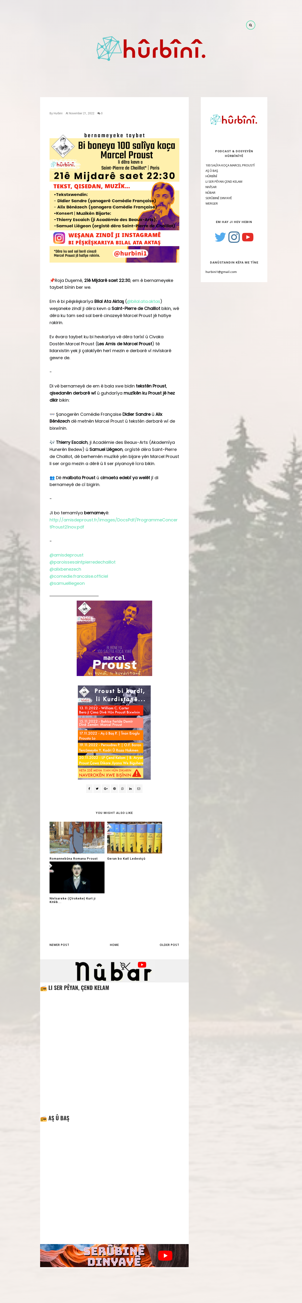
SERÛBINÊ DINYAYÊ (213, 198)
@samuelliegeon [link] (67, 583)
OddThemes (160, 1296)
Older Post (169, 905)
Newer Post (59, 905)
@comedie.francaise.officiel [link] (79, 576)
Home (114, 905)
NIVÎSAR (205, 187)
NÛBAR (205, 192)
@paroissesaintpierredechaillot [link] (83, 562)
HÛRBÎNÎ (206, 176)
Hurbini (58, 113)
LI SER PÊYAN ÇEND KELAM (218, 181)
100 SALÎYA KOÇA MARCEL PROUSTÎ (224, 165)
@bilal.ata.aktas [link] (143, 301)
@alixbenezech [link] (65, 569)
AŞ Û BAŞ (206, 171)
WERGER (206, 203)
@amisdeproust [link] (67, 555)
